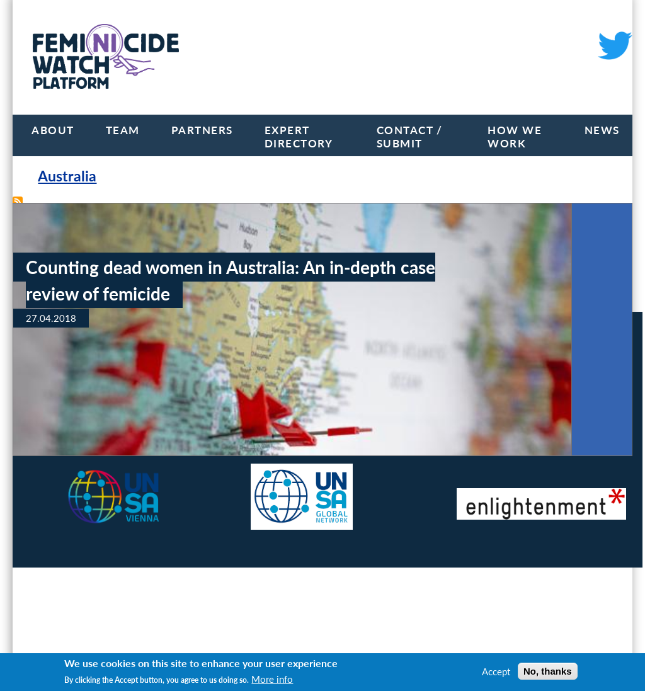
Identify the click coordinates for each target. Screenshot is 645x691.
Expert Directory (299, 136)
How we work (515, 136)
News (602, 130)
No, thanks (547, 671)
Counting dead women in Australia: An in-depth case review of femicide (230, 280)
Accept (496, 671)
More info (272, 679)
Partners (202, 130)
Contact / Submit (410, 136)
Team (123, 130)
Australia (67, 176)
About (52, 130)
